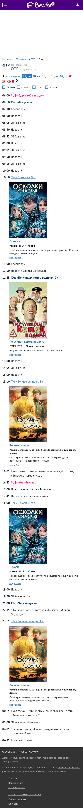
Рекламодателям (17, 799)
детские (53, 87)
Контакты (13, 803)
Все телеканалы (16, 787)
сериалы (25, 87)
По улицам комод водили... (27, 341)
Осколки (14, 241)
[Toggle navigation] (5, 5)
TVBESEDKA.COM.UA (28, 751)
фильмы (11, 87)
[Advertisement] (41, 33)
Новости (12, 778)
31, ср (45, 76)
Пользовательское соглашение (24, 794)
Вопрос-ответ (15, 782)
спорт (40, 87)
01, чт (54, 76)
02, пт (64, 76)
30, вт (36, 76)
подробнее (15, 257)
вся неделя (13, 76)
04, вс (10, 80)
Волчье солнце (19, 445)
